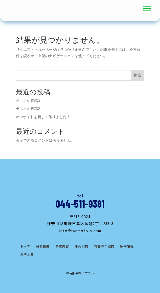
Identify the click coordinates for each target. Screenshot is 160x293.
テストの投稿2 (28, 109)
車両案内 (81, 246)
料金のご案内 (104, 246)
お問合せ (27, 254)
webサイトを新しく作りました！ (43, 117)
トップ (25, 246)
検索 (137, 75)
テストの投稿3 (28, 101)
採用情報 (127, 246)
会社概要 (43, 246)
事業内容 (62, 246)
